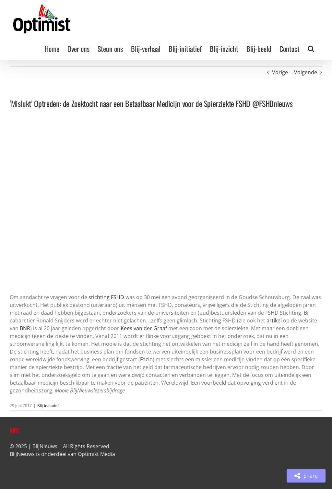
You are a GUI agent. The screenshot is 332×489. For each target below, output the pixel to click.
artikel (274, 320)
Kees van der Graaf (144, 328)
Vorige (280, 72)
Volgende (305, 72)
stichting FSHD (106, 297)
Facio (146, 359)
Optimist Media (96, 454)
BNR (25, 328)
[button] (311, 48)
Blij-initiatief (48, 405)
